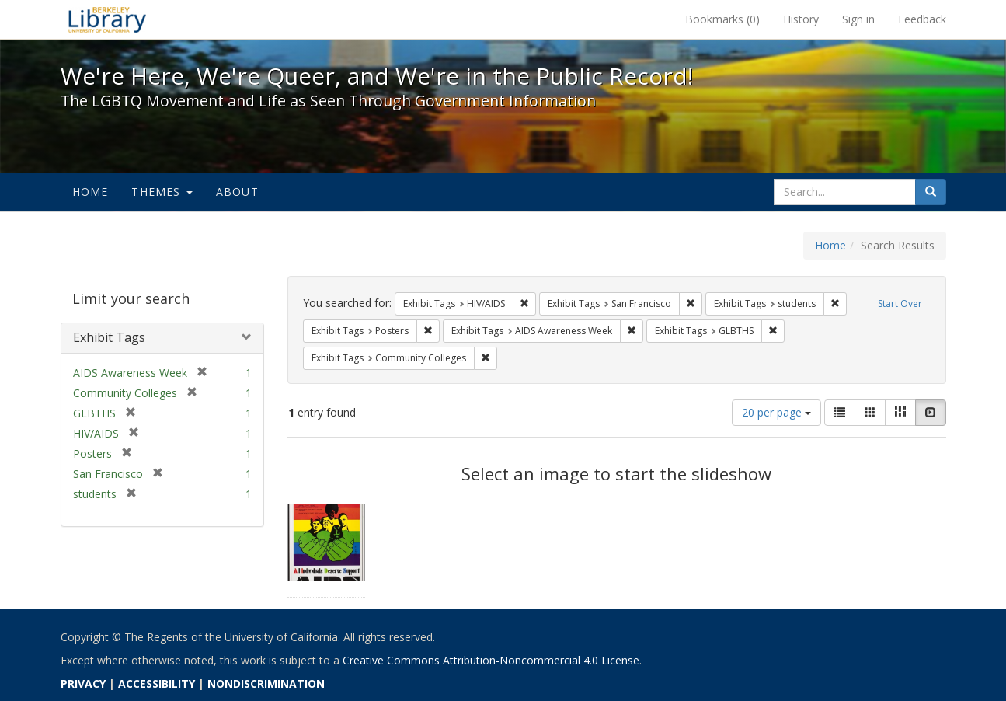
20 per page (776, 412)
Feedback (922, 19)
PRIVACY (83, 683)
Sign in (858, 19)
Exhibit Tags (109, 337)
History (801, 19)
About (237, 191)
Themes (161, 191)
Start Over (900, 303)
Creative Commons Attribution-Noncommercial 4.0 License (491, 660)
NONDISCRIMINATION (266, 683)
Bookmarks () (722, 19)
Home (90, 191)
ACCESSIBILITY (156, 683)
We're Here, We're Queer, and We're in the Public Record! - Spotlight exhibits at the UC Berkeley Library (107, 19)
